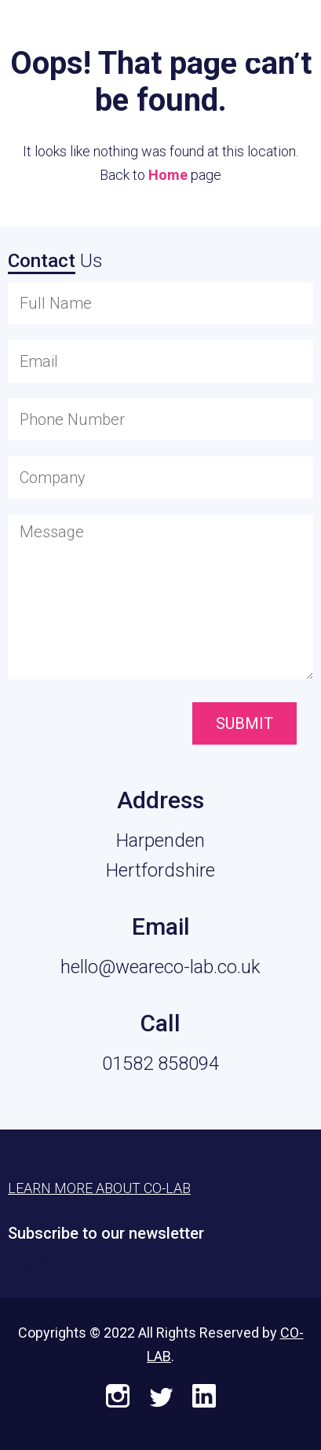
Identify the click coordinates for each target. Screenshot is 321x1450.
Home (168, 175)
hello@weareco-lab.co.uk (160, 967)
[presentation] (96, 725)
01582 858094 (160, 1064)
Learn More (230, 32)
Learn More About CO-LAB (99, 1188)
